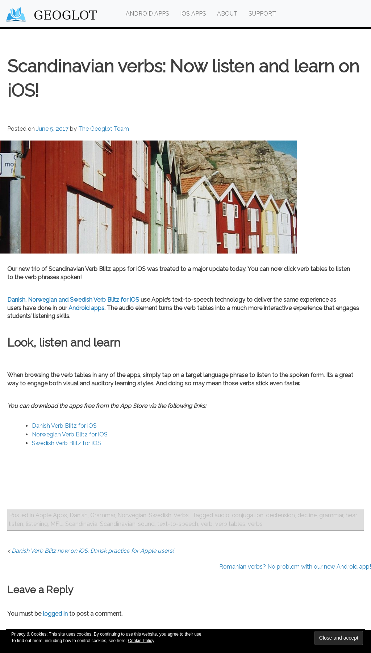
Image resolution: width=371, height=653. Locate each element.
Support (262, 13)
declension (280, 515)
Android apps (86, 308)
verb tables (230, 523)
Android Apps (147, 13)
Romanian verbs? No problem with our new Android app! (295, 566)
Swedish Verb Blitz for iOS (66, 443)
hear (351, 515)
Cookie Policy (141, 640)
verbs (255, 523)
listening (37, 523)
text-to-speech (177, 523)
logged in (55, 613)
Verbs (181, 515)
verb (207, 523)
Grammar (102, 515)
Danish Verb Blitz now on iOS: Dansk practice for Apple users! (93, 550)
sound (146, 523)
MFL (56, 523)
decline (307, 515)
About (227, 13)
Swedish (160, 515)
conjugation (247, 515)
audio (221, 515)
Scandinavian (118, 523)
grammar (331, 515)
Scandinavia (81, 523)
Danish (79, 515)
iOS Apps (193, 13)
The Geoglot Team (103, 128)
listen (16, 523)
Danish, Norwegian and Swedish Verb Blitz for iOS (73, 299)
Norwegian (131, 515)
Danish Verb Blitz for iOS (64, 425)
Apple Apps (51, 515)
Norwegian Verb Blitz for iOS (70, 434)
